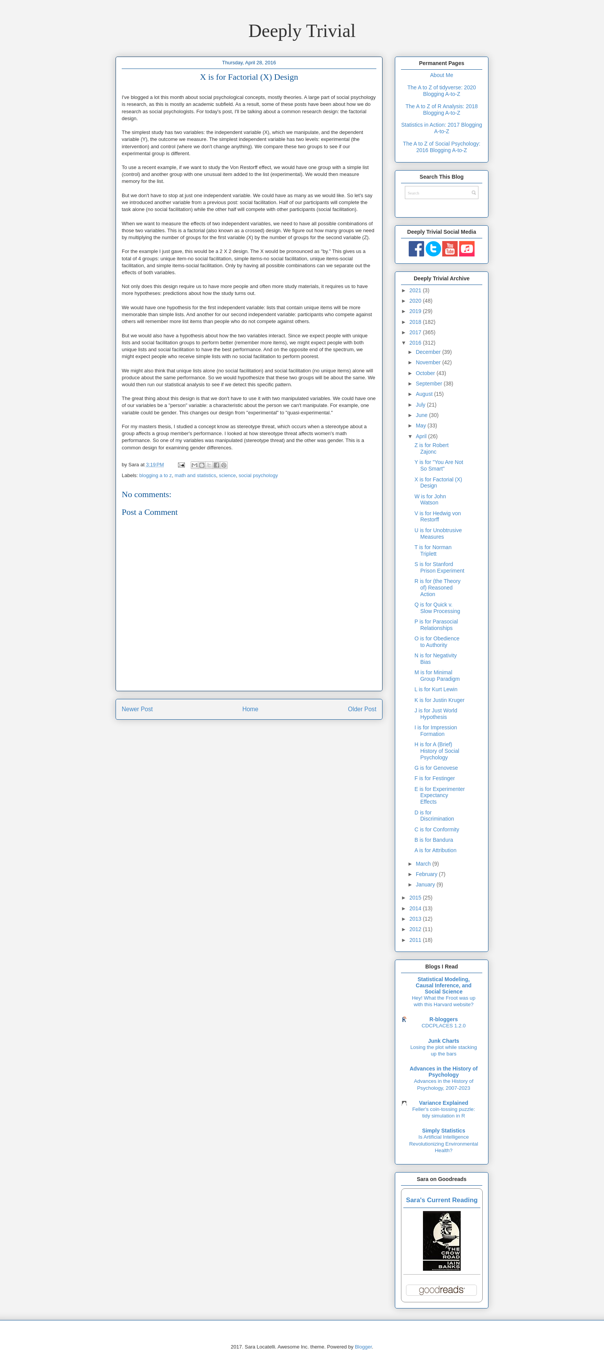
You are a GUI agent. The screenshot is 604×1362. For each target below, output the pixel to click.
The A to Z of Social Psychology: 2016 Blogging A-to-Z (441, 147)
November (429, 362)
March (424, 864)
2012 (416, 929)
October (426, 373)
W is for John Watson (430, 499)
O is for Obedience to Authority (437, 641)
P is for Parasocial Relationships (436, 624)
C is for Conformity (436, 829)
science (227, 475)
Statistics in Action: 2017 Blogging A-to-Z (441, 128)
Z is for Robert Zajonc (431, 448)
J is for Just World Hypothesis (435, 713)
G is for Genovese (436, 768)
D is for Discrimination (434, 815)
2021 (416, 290)
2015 (416, 898)
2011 (416, 940)
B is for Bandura (433, 840)
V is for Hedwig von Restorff (437, 516)
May (421, 425)
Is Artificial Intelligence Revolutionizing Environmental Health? (443, 1143)
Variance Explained (443, 1103)
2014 (416, 908)
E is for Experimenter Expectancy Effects (439, 795)
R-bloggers (444, 1019)
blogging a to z (155, 475)
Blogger (363, 1347)
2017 (416, 332)
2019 (416, 311)
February (427, 874)
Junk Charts (443, 1041)
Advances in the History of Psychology (443, 1071)
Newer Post (137, 709)
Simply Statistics (443, 1130)
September (429, 383)
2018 (416, 322)
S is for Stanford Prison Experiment (439, 567)
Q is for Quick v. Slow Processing (437, 607)
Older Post (362, 709)
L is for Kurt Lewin (436, 689)
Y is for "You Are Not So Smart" (438, 465)
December (429, 352)
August (425, 394)
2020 (416, 301)
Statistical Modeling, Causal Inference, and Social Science (443, 985)
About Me (441, 75)
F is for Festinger (434, 778)
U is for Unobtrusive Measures (438, 533)
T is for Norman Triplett (432, 550)
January (426, 884)
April (422, 436)
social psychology (258, 475)
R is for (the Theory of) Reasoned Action (437, 587)
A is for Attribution (435, 850)
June (422, 415)
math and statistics (195, 475)
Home (250, 709)
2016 (416, 343)
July (421, 405)
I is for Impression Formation (435, 730)
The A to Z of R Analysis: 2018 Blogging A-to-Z (442, 109)
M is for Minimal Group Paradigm (437, 675)
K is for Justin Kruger (439, 700)
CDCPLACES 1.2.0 (443, 1026)
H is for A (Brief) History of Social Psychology (436, 751)
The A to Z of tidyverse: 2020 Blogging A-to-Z (441, 90)
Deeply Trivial (302, 30)
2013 (416, 919)
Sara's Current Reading (442, 1200)
